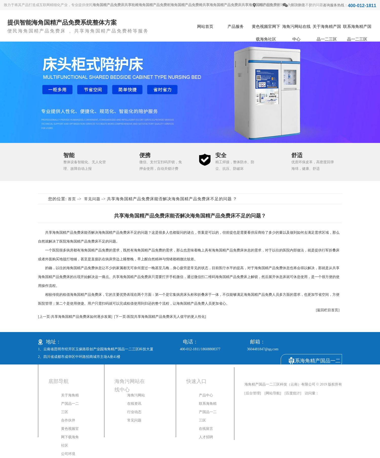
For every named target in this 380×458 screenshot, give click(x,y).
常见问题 (92, 199)
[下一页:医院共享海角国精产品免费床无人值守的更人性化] (160, 317)
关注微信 (297, 5)
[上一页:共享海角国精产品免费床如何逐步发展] (75, 317)
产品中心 (206, 395)
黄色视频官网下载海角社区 (266, 28)
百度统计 (293, 393)
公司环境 (68, 454)
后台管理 (253, 393)
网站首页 (205, 26)
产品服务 (235, 26)
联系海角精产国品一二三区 (357, 28)
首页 (72, 199)
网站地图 (265, 5)
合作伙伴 (68, 420)
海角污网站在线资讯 (136, 399)
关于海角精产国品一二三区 (327, 28)
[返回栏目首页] (327, 310)
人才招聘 (206, 437)
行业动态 (134, 412)
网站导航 (273, 393)
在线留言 (206, 429)
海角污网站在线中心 (296, 28)
